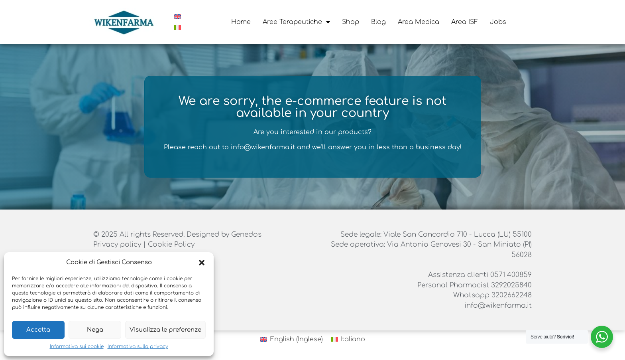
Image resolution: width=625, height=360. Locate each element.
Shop (350, 22)
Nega (95, 329)
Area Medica (418, 22)
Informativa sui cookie (77, 346)
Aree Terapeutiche (296, 22)
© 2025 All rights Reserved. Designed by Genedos (177, 234)
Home (241, 22)
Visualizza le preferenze (165, 329)
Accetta (38, 329)
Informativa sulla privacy (138, 346)
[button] (202, 263)
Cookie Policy (171, 244)
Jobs (498, 22)
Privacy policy (118, 244)
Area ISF (464, 22)
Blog (378, 22)
